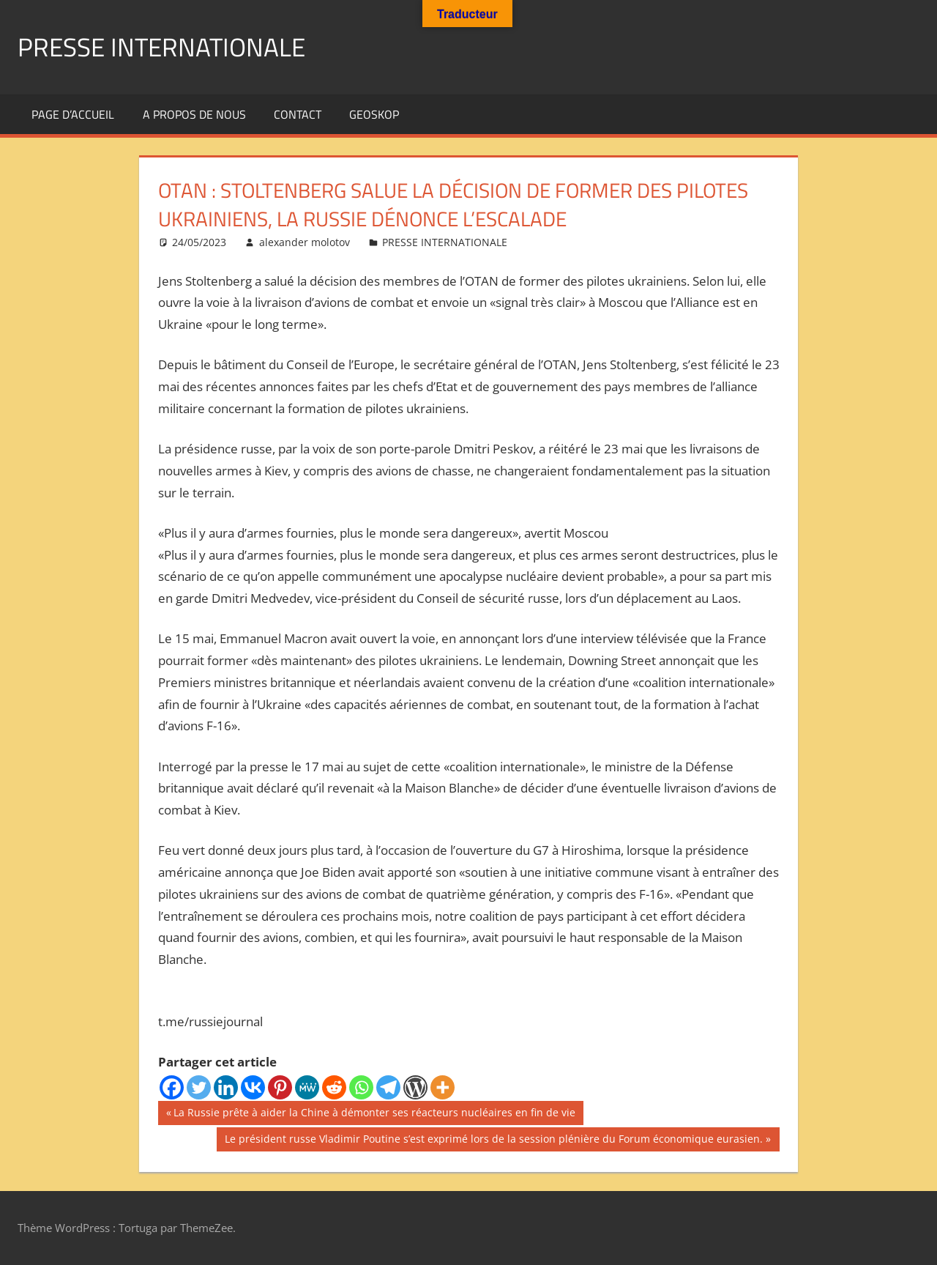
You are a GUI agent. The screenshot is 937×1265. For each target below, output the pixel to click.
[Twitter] (199, 1087)
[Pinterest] (280, 1087)
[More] (442, 1087)
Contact (297, 114)
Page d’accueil (72, 114)
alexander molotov (304, 242)
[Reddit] (334, 1087)
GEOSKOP (374, 114)
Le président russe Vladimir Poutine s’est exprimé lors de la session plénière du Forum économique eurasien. (493, 1140)
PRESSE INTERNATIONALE (165, 46)
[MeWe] (307, 1087)
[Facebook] (172, 1087)
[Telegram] (388, 1087)
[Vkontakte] (253, 1087)
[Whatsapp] (361, 1087)
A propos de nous (194, 114)
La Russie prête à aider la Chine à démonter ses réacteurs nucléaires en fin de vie (374, 1114)
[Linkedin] (226, 1087)
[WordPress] (415, 1087)
